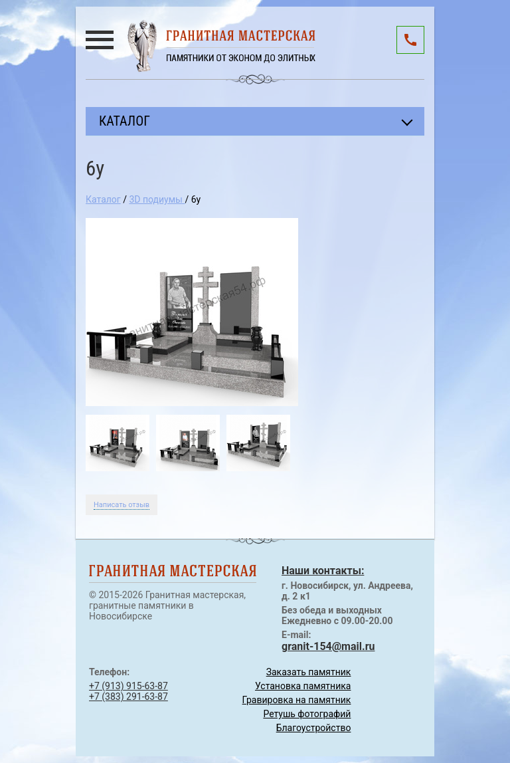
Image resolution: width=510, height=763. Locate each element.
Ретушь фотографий (307, 713)
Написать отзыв (121, 504)
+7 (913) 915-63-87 (128, 686)
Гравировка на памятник (296, 700)
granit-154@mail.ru (328, 646)
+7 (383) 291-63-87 (128, 696)
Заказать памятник (308, 672)
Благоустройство (313, 727)
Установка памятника (303, 686)
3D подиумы (157, 199)
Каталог (103, 199)
